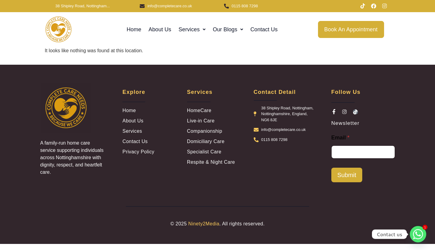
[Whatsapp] (418, 234)
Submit (346, 175)
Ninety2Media (203, 223)
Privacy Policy (138, 151)
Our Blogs (228, 29)
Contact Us (264, 29)
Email (340, 138)
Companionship (204, 131)
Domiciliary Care (206, 141)
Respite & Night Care (211, 162)
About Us (160, 29)
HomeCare (199, 110)
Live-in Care (201, 120)
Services (192, 29)
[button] (192, 29)
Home (134, 29)
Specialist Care (204, 151)
